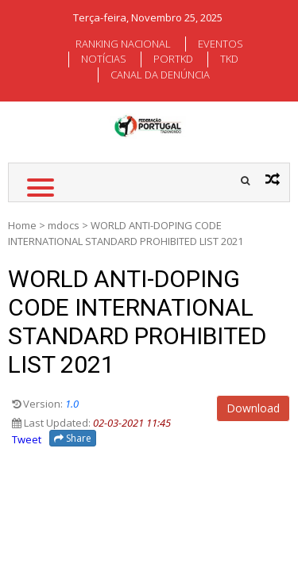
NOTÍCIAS (103, 59)
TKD (229, 59)
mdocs (63, 225)
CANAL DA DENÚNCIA (160, 74)
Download (253, 408)
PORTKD (173, 59)
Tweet (26, 439)
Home (22, 225)
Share (72, 438)
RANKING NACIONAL (123, 43)
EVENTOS (220, 43)
